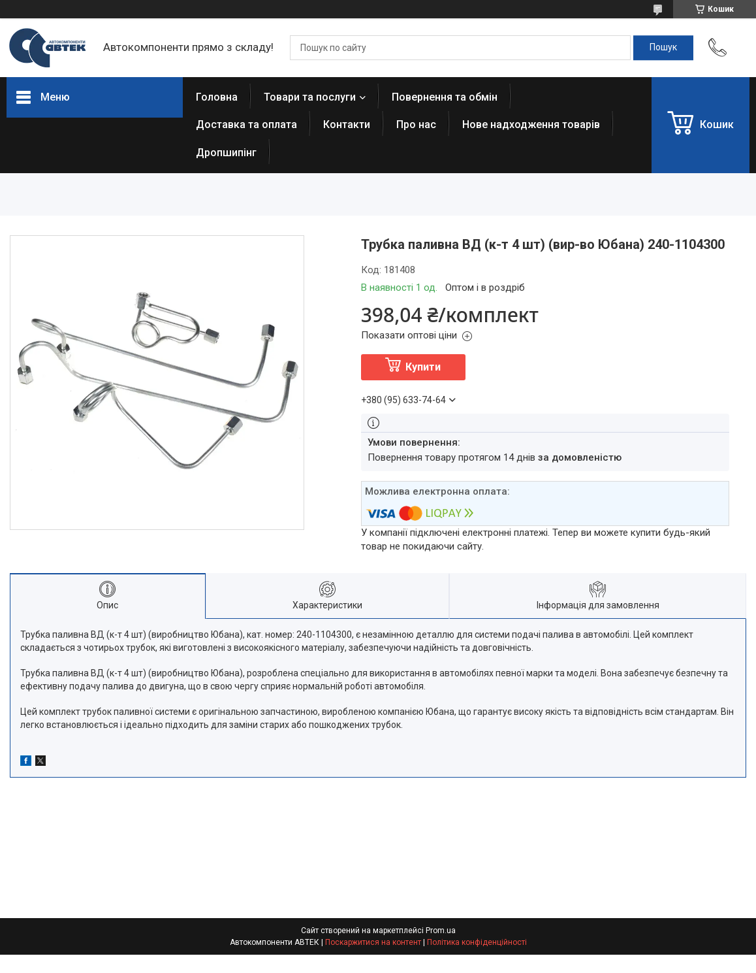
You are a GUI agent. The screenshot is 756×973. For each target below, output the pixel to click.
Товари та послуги (310, 97)
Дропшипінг (226, 152)
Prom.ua (441, 930)
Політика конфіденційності (477, 942)
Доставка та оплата (246, 124)
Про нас (416, 124)
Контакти (346, 124)
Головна (217, 97)
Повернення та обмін (444, 97)
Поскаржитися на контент (373, 942)
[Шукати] (663, 47)
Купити (423, 367)
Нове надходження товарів (531, 124)
